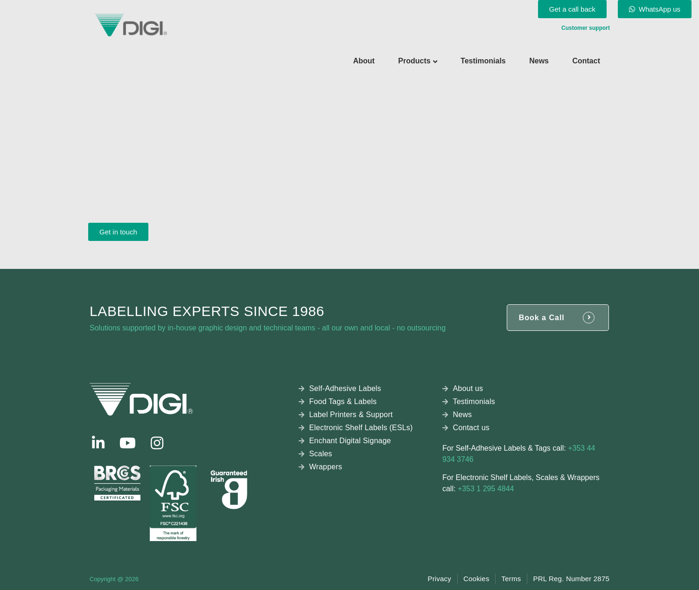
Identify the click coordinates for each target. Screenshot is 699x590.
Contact (586, 61)
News (539, 61)
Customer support (585, 28)
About (364, 61)
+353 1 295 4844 (486, 489)
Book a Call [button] (542, 318)
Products (414, 61)
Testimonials (483, 61)
